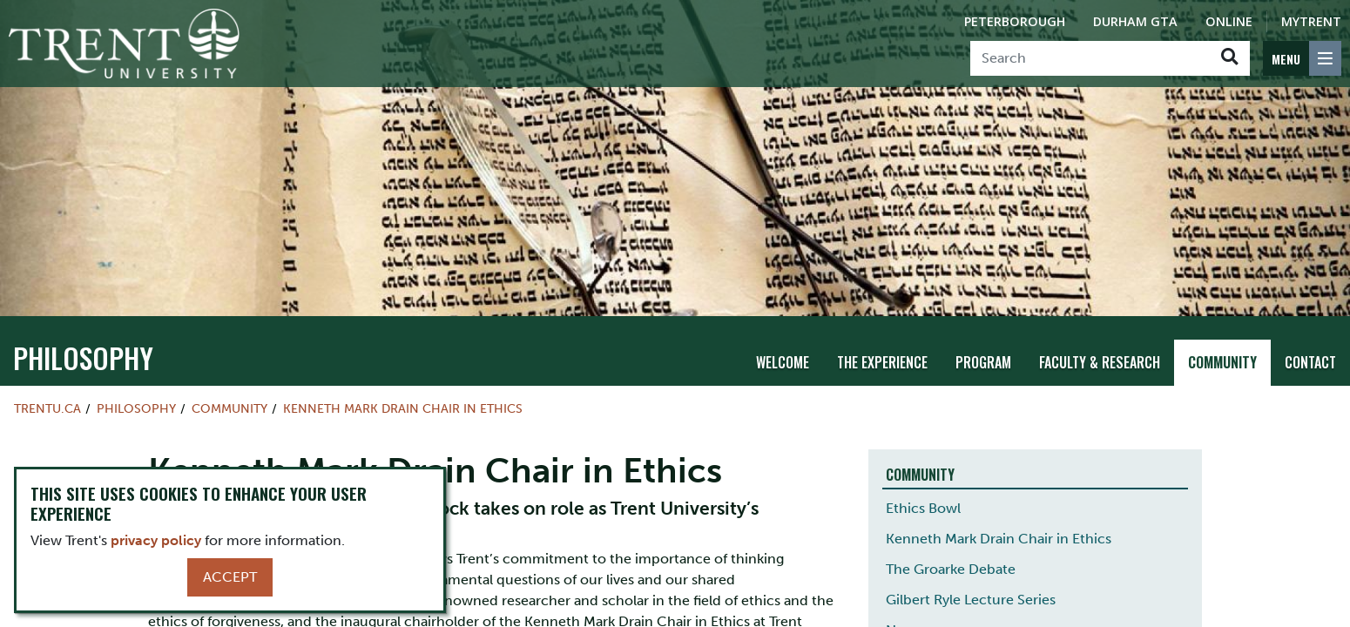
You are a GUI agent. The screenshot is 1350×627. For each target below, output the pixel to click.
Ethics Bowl (923, 508)
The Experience (882, 362)
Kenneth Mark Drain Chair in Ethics (403, 408)
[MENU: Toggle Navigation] (1302, 58)
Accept (230, 577)
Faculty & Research (1099, 362)
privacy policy (156, 540)
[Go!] (1229, 58)
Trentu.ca (47, 408)
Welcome (782, 362)
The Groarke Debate (951, 569)
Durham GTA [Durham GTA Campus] (1135, 21)
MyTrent (1311, 21)
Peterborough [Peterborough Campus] (1014, 21)
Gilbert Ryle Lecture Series (971, 599)
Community (1222, 362)
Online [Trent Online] (1228, 21)
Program (983, 362)
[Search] (1090, 58)
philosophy (83, 357)
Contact (1310, 362)
